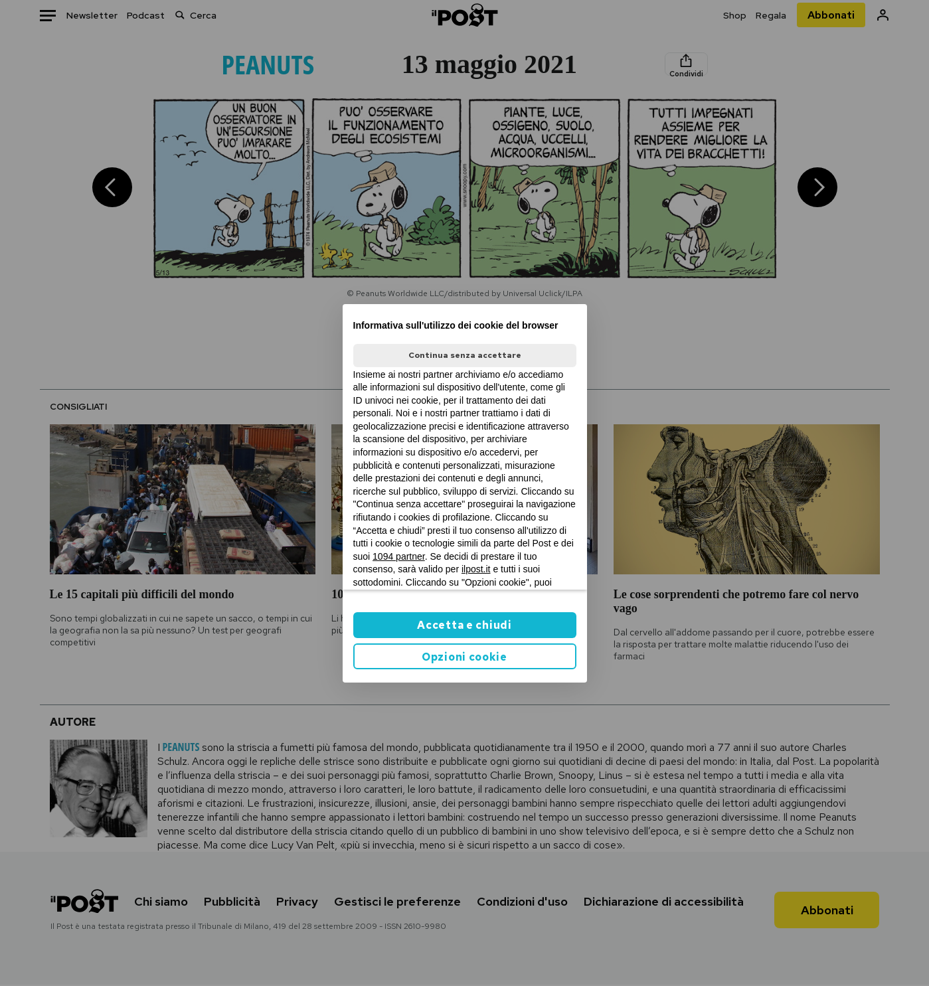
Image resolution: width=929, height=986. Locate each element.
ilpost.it (476, 569)
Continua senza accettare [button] (464, 355)
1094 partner (399, 556)
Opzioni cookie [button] (464, 657)
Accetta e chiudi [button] (464, 625)
